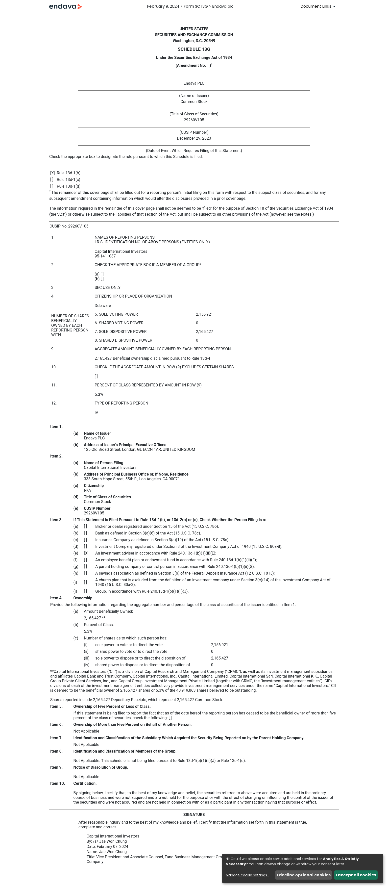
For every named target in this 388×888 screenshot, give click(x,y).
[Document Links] (319, 6)
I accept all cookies (356, 875)
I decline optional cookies (304, 875)
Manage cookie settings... (247, 875)
